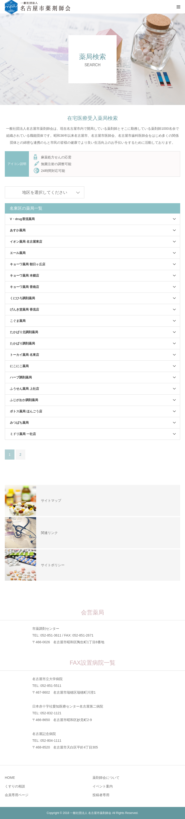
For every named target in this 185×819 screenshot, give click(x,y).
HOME (10, 778)
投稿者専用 (100, 795)
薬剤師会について (105, 778)
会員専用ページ (16, 795)
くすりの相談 (15, 786)
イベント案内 (102, 786)
